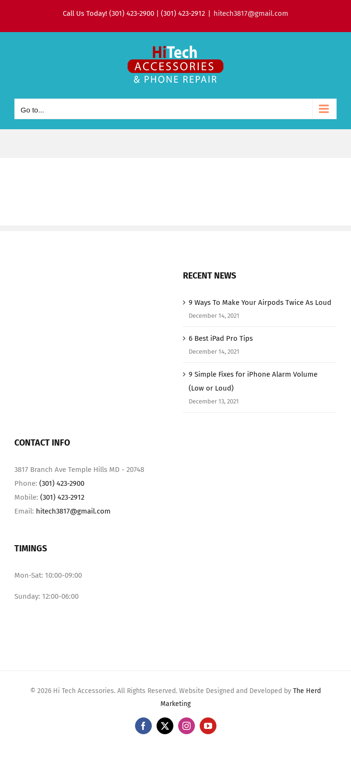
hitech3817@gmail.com (251, 13)
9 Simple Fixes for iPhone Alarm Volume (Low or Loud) (253, 381)
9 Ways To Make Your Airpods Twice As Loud (260, 302)
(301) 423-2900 (61, 483)
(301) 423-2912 (62, 497)
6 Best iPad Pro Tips (221, 338)
